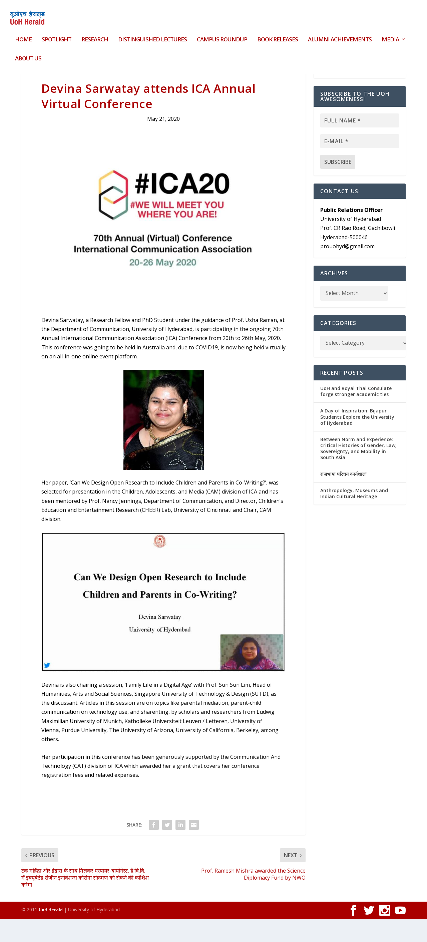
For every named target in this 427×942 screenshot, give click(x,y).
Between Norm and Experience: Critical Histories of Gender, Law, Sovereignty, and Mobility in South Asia (358, 471)
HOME (23, 36)
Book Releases (277, 36)
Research (94, 36)
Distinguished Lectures (152, 36)
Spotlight (56, 36)
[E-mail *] (359, 164)
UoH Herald (51, 933)
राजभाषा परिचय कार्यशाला (343, 497)
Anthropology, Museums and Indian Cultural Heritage (354, 516)
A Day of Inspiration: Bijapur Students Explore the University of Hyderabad (357, 439)
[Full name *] (359, 143)
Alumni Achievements (340, 36)
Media (390, 36)
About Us (28, 54)
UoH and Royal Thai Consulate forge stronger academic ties (356, 414)
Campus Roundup (222, 36)
